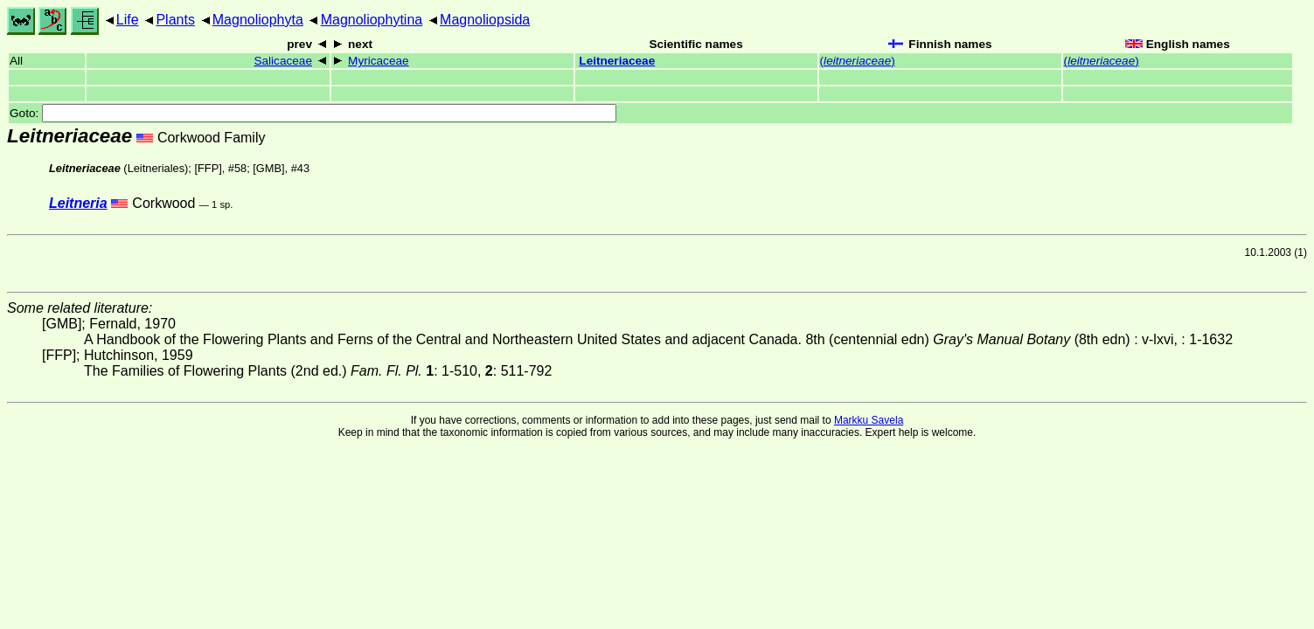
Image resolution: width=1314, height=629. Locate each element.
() (857, 60)
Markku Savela (868, 420)
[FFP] (207, 168)
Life (127, 19)
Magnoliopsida (485, 19)
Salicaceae (283, 60)
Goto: (313, 113)
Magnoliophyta (257, 19)
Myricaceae (378, 60)
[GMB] (268, 168)
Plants (175, 19)
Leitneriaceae (617, 60)
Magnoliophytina (372, 19)
